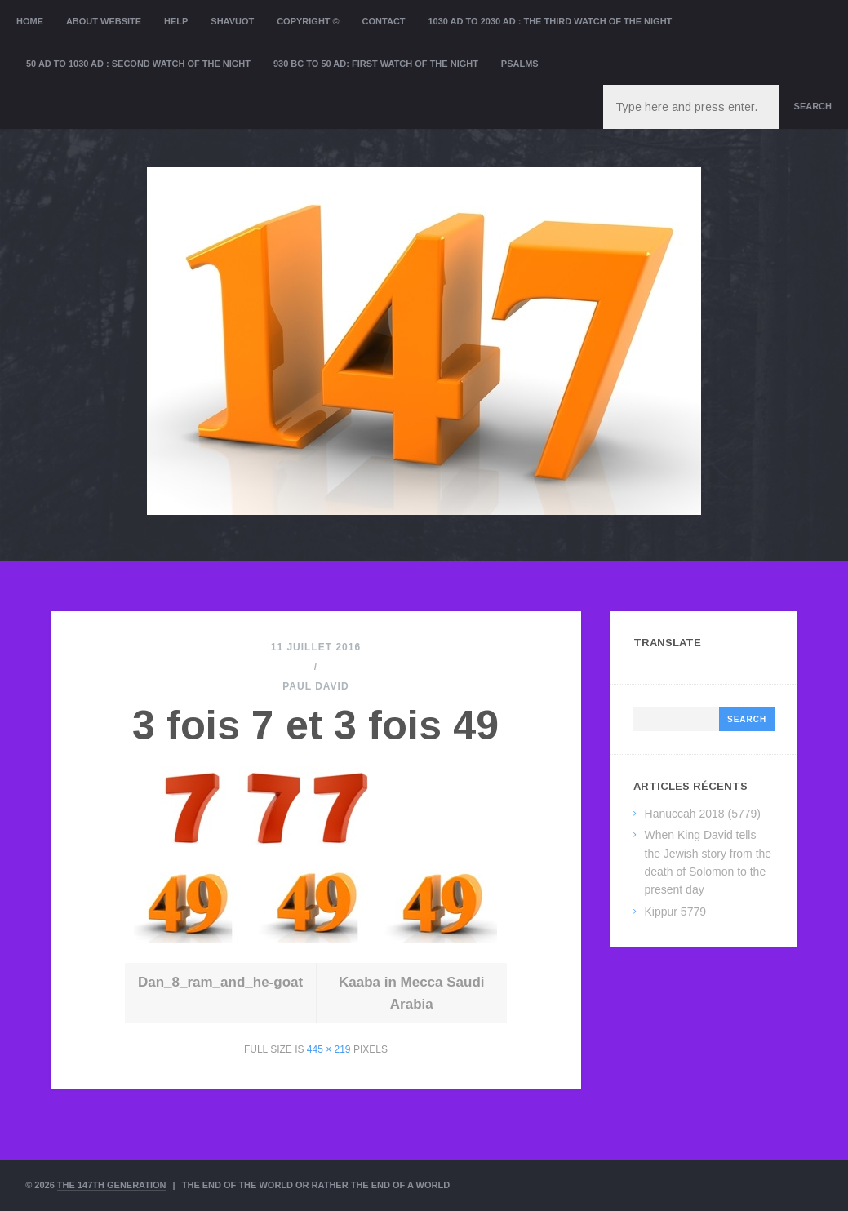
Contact (384, 21)
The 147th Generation (111, 1185)
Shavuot (232, 21)
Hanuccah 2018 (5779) (703, 813)
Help (176, 21)
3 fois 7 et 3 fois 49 (315, 725)
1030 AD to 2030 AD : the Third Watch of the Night (550, 21)
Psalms (520, 64)
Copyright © (308, 21)
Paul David (315, 686)
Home (29, 21)
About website (103, 21)
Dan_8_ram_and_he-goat (220, 982)
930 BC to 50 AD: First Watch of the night (375, 64)
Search (813, 106)
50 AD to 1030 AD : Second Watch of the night (138, 64)
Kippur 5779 (676, 911)
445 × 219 (329, 1049)
